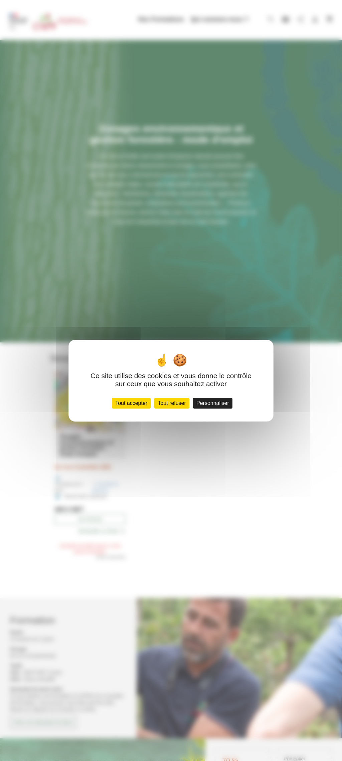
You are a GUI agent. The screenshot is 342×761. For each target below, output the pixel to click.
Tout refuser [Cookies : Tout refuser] (172, 403)
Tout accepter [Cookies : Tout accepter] (131, 403)
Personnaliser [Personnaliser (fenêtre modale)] (212, 403)
